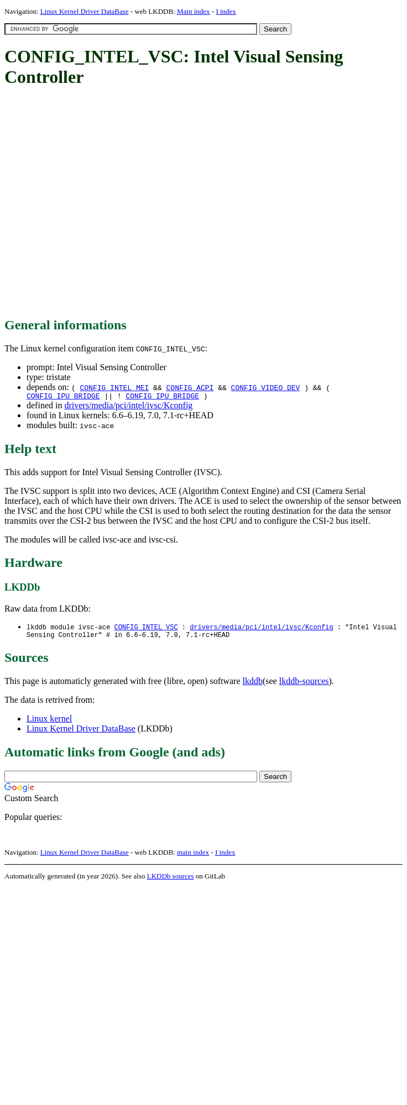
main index (193, 856)
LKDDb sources (170, 880)
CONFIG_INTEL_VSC (146, 629)
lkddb (253, 685)
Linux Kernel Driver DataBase (84, 11)
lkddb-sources (304, 685)
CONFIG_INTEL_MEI (114, 387)
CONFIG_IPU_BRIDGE (63, 397)
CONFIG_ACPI (190, 387)
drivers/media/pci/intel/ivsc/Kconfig (128, 407)
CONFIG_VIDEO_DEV (265, 387)
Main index (193, 11)
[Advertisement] (103, 203)
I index (226, 11)
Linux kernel (49, 722)
